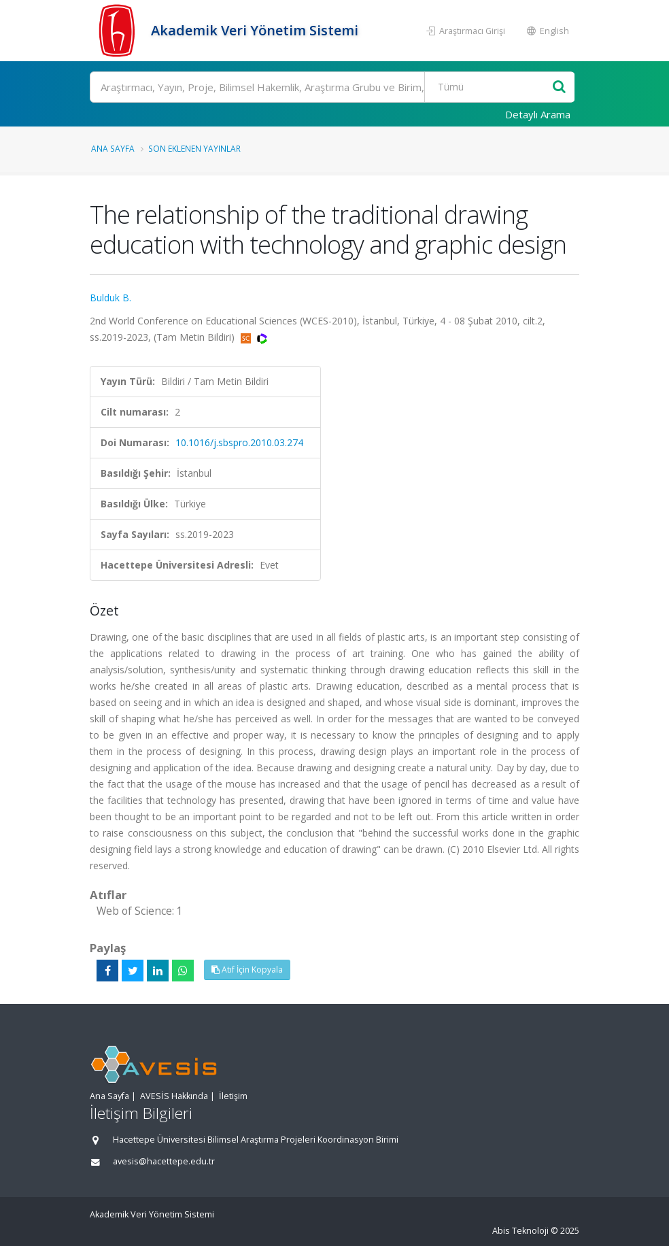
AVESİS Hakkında (174, 1096)
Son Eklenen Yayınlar (194, 148)
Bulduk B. (110, 297)
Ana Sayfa (113, 148)
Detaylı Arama (537, 114)
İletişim (233, 1096)
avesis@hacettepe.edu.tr (164, 1161)
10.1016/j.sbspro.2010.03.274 (239, 442)
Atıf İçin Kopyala (247, 969)
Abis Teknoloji (520, 1230)
